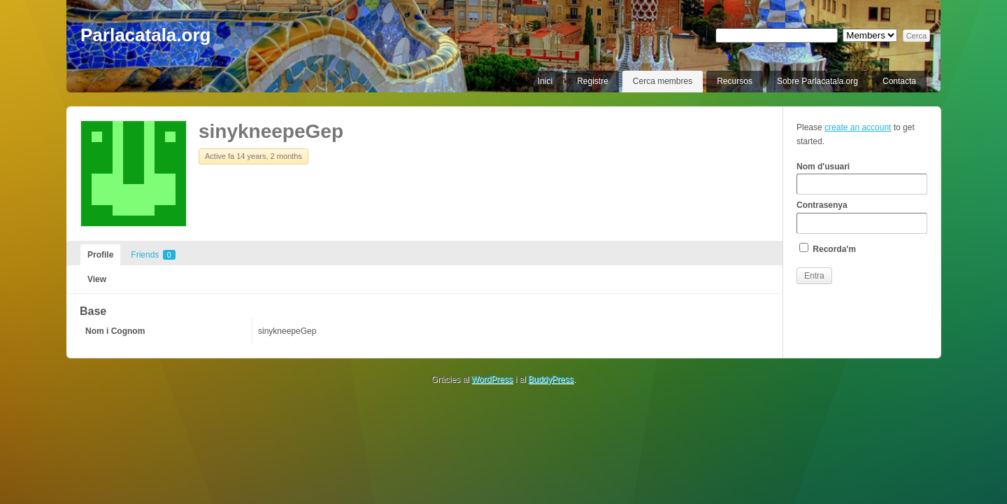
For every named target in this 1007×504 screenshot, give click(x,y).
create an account (857, 127)
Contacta (899, 81)
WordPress (492, 379)
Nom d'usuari (862, 178)
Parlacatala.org (145, 35)
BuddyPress (550, 379)
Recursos (734, 81)
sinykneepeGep (271, 131)
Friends (153, 255)
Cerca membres (662, 81)
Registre (592, 81)
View (96, 279)
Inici (545, 81)
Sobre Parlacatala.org (817, 81)
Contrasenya (862, 217)
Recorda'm (827, 248)
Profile (100, 255)
